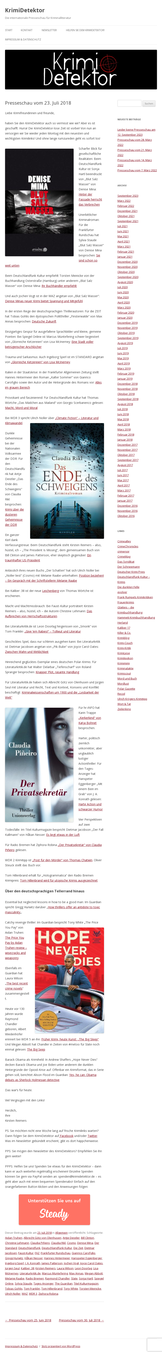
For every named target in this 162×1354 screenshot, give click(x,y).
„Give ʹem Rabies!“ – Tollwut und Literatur (52, 631)
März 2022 (124, 201)
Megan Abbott (94, 1273)
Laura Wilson (65, 1268)
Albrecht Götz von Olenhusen (42, 1238)
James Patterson (52, 1263)
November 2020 (127, 267)
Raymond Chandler (57, 1278)
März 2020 (124, 307)
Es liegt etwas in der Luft (63, 835)
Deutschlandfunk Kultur (57, 1248)
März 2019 (124, 368)
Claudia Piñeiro (40, 1243)
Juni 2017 (123, 475)
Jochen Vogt (71, 1263)
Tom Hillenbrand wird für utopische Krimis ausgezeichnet (59, 880)
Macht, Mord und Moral (21, 408)
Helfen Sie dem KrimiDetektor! (85, 30)
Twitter (92, 1136)
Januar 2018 (124, 440)
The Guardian (64, 1283)
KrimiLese (123, 653)
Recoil (121, 694)
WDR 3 (33, 1294)
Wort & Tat (124, 704)
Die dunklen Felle (128, 587)
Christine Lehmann (17, 1243)
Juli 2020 (122, 287)
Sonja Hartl (86, 1278)
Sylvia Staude (23, 1283)
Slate (74, 1278)
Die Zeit (78, 1248)
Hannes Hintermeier (57, 1258)
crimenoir (123, 551)
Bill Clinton (87, 1238)
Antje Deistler (71, 1238)
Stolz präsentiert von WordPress (61, 1346)
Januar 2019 (124, 379)
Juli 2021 (122, 226)
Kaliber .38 (27, 1268)
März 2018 (124, 429)
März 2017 (124, 490)
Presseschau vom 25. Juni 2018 (28, 1320)
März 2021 (124, 246)
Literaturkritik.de (30, 1273)
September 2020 (127, 277)
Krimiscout (124, 673)
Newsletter (49, 30)
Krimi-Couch (125, 643)
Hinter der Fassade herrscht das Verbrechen (90, 199)
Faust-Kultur (26, 1253)
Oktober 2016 (126, 516)
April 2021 (123, 241)
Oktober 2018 (126, 394)
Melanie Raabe (14, 1278)
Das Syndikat (125, 561)
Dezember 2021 (127, 211)
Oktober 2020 (126, 272)
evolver (122, 592)
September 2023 (127, 196)
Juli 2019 (122, 348)
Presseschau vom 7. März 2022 (137, 170)
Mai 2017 (123, 480)
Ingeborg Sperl (14, 1263)
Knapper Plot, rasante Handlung (57, 672)
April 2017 (123, 485)
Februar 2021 (125, 251)
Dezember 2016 (127, 506)
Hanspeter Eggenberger (86, 1258)
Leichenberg (50, 591)
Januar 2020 (124, 318)
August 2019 (125, 343)
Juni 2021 (123, 231)
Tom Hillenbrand (51, 1288)
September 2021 (127, 221)
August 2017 (125, 465)
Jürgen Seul (12, 1268)
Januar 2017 (124, 501)
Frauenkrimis (125, 602)
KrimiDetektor (25, 10)
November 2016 (127, 511)
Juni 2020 (123, 292)
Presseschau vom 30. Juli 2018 (81, 1320)
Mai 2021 (123, 236)
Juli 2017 (122, 470)
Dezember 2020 (127, 262)
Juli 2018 (122, 409)
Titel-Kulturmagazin (86, 1283)
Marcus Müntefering (55, 1273)
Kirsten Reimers (45, 1268)
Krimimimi (123, 663)
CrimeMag (123, 556)
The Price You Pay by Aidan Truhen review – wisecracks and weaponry (16, 948)
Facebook (66, 1136)
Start (8, 30)
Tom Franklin (32, 1288)
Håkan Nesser (33, 1258)
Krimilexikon (125, 658)
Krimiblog (123, 638)
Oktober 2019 (126, 333)
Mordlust (123, 683)
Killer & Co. (124, 633)
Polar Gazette (126, 689)
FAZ (37, 1253)
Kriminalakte (125, 668)
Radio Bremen (35, 1278)
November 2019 (127, 328)
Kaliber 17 (123, 628)
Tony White (71, 1288)
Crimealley (124, 541)
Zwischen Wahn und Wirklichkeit (27, 652)
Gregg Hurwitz (14, 1258)
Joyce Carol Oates (91, 1263)
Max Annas (76, 1273)
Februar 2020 (125, 312)
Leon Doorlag (83, 1268)
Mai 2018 (123, 419)
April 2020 (123, 302)
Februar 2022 (125, 206)
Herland (122, 622)
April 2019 (123, 363)
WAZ (25, 1294)
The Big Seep (36, 1049)
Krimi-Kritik (124, 648)
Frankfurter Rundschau (55, 1253)
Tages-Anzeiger (44, 1283)
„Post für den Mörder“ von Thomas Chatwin (62, 860)
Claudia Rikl (58, 1243)
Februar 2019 (125, 373)
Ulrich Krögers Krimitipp (132, 699)
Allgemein (61, 1233)
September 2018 (127, 399)
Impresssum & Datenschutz (23, 39)
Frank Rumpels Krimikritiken (135, 597)
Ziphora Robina (48, 1294)
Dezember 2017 (127, 445)
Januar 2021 (124, 257)
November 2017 (127, 450)
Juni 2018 (123, 414)
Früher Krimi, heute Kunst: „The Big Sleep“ (70, 1039)
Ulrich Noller (12, 1294)
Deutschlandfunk (29, 1248)
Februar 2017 (125, 495)
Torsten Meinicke (90, 1288)
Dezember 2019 (127, 323)
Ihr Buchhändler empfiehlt (59, 286)
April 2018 (123, 424)
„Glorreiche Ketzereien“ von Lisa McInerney (40, 362)
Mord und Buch (127, 678)
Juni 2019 (123, 353)
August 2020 (125, 282)
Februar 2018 (125, 434)
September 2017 (127, 460)
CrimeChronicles (127, 546)
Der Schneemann (128, 567)
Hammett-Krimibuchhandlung (136, 617)
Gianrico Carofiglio (83, 1253)
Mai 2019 (123, 358)
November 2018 (127, 389)
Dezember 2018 (127, 384)
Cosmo (71, 1243)
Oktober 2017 (126, 455)
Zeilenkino (124, 709)
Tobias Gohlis (14, 1288)
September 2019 (127, 338)
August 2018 (125, 404)
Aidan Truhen (13, 1238)
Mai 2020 (123, 297)
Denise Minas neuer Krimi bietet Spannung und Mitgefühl (44, 301)
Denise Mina (85, 1243)
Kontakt (26, 30)
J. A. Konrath (32, 1263)
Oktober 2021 (126, 216)
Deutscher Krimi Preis (131, 572)
